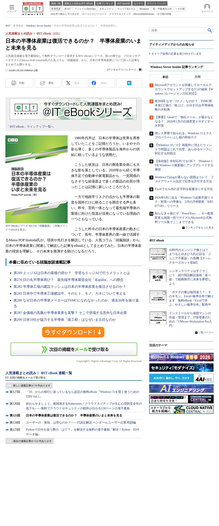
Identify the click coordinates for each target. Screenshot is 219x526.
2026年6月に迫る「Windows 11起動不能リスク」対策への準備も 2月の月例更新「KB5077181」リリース (184, 202)
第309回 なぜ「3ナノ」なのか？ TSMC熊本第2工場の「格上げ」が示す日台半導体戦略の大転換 (184, 105)
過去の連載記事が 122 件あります (32, 441)
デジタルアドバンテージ (122, 69)
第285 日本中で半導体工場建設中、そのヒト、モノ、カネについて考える (70, 293)
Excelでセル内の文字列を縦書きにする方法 (184, 189)
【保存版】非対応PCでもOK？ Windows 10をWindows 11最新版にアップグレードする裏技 (184, 165)
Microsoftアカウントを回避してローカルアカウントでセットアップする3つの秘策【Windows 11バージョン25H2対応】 (184, 89)
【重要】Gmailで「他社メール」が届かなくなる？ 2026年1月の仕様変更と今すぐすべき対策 (184, 121)
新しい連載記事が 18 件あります (31, 385)
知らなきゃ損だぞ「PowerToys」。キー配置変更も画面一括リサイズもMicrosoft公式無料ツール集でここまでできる (184, 218)
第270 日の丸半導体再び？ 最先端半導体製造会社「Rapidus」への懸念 (68, 280)
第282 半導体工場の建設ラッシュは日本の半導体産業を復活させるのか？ (70, 286)
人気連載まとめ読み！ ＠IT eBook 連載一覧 (38, 373)
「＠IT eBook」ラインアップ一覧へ (30, 126)
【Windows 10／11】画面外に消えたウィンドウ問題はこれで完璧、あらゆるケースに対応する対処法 (183, 149)
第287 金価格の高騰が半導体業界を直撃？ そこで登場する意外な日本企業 (70, 313)
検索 (210, 30)
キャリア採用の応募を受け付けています (176, 53)
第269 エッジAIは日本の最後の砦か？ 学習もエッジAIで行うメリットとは (72, 273)
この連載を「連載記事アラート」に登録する (74, 349)
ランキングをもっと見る (199, 227)
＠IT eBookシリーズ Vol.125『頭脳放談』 (28, 225)
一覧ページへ (206, 332)
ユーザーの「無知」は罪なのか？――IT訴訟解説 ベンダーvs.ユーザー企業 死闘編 (81, 422)
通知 (50, 82)
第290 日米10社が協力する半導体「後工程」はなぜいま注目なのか (65, 319)
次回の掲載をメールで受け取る (28, 377)
